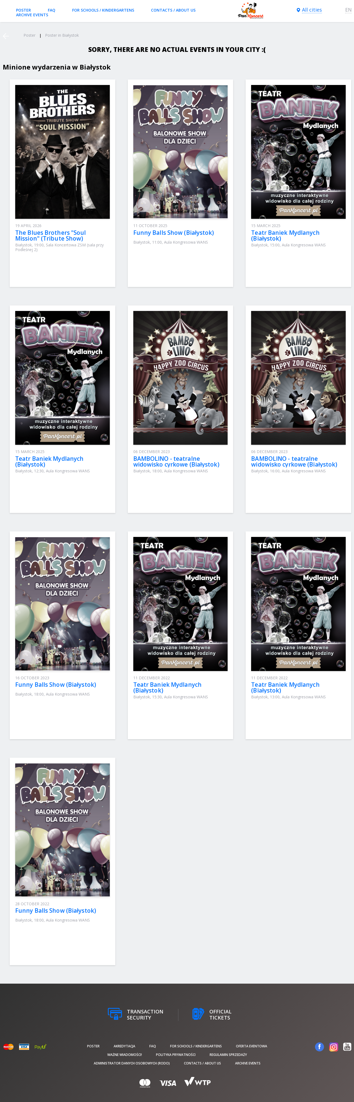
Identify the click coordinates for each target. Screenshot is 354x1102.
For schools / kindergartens (103, 10)
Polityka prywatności (176, 1054)
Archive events (32, 14)
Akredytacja (124, 1046)
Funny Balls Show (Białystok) (173, 232)
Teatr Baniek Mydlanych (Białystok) (285, 235)
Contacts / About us (173, 10)
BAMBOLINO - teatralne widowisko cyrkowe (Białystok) (176, 461)
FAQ (51, 10)
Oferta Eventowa (251, 1046)
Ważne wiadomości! (124, 1054)
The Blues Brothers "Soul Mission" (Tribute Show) (50, 235)
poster (23, 10)
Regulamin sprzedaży (228, 1054)
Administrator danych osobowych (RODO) (132, 1063)
